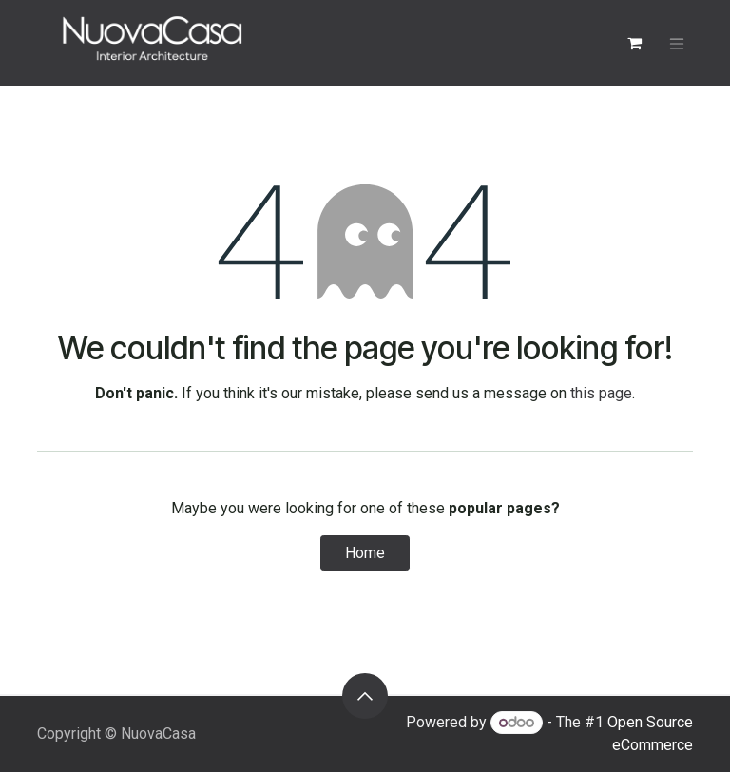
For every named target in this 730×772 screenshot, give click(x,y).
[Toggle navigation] (677, 43)
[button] (365, 696)
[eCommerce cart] (634, 43)
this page (601, 393)
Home (365, 553)
